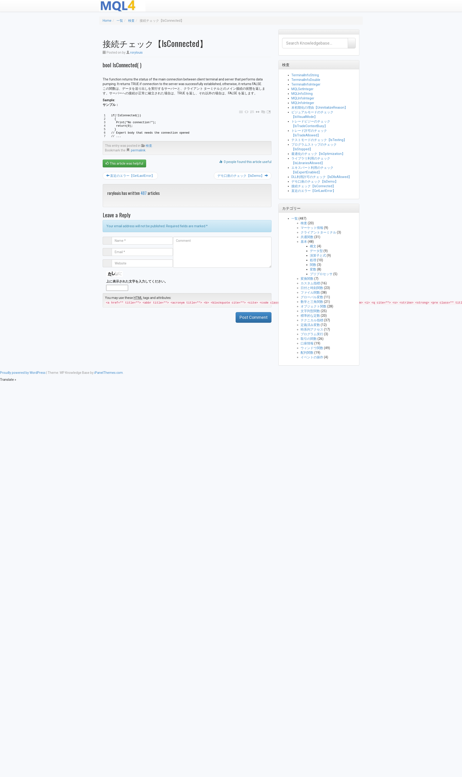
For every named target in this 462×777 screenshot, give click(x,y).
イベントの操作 (312, 357)
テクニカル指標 (312, 320)
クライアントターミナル (318, 232)
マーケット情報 (312, 228)
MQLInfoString (302, 93)
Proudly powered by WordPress (23, 373)
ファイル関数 (310, 292)
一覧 (120, 20)
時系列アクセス (312, 329)
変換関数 (307, 278)
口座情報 (307, 343)
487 (144, 193)
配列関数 (307, 352)
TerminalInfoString (305, 75)
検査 (131, 20)
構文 (313, 246)
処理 (313, 260)
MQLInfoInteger (302, 98)
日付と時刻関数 (312, 288)
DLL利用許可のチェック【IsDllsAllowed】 (321, 177)
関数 (313, 265)
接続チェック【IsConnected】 (313, 186)
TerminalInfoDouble (305, 80)
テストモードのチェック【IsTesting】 (319, 140)
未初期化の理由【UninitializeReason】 (319, 107)
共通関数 (307, 237)
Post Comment (254, 317)
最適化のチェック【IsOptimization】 (318, 154)
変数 (313, 269)
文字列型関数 (310, 311)
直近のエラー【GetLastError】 (130, 176)
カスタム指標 (310, 283)
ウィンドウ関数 (312, 348)
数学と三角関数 (312, 302)
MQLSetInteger (302, 89)
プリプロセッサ (321, 274)
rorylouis (136, 52)
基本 (304, 241)
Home (107, 20)
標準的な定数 (310, 315)
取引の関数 (309, 339)
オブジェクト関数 (313, 306)
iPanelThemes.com (108, 373)
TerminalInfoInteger (305, 84)
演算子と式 (318, 255)
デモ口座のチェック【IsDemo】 (242, 176)
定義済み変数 (310, 325)
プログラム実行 (312, 334)
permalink (138, 150)
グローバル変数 (312, 297)
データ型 (316, 251)
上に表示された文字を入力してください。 (137, 281)
